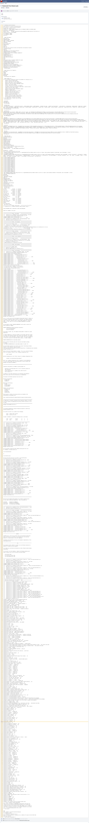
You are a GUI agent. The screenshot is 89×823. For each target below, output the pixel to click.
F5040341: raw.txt (7, 18)
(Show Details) (17, 818)
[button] (88, 1)
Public (8, 7)
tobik (8, 10)
